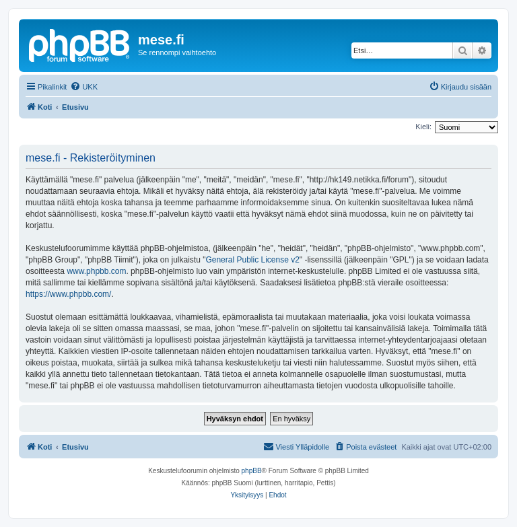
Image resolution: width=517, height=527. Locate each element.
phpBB (252, 471)
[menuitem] (84, 87)
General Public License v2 (252, 260)
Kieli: (423, 126)
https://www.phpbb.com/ (68, 294)
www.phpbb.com (96, 271)
